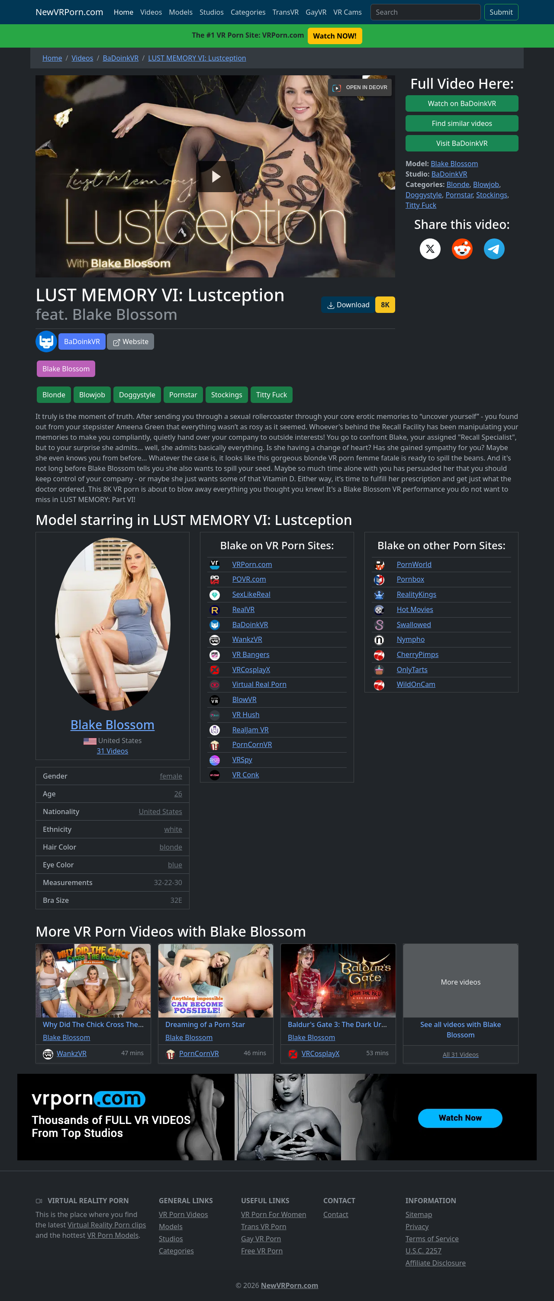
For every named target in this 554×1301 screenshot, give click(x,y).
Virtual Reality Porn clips (107, 1225)
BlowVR (244, 699)
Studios (212, 12)
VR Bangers (251, 654)
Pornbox (411, 579)
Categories (248, 12)
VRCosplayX (251, 669)
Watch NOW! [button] (335, 36)
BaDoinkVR (82, 341)
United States (160, 811)
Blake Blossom (454, 163)
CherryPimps (418, 654)
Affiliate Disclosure (436, 1263)
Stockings (491, 195)
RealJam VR (250, 729)
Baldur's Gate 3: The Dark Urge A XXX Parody (361, 1024)
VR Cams (348, 12)
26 (178, 794)
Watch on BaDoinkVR (462, 103)
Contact (335, 1214)
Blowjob (486, 184)
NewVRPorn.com (69, 12)
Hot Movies (415, 609)
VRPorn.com (252, 564)
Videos (151, 12)
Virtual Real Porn (259, 684)
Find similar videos (462, 123)
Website (130, 341)
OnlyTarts (412, 669)
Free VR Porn (262, 1251)
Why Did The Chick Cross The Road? (101, 1024)
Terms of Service (432, 1238)
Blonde (458, 184)
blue (175, 864)
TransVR (286, 12)
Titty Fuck (421, 205)
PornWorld (414, 564)
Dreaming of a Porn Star (205, 1024)
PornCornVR (252, 744)
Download (348, 304)
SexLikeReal (251, 594)
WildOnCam (416, 684)
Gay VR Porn (261, 1238)
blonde (171, 847)
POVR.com (249, 579)
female (171, 776)
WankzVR (247, 639)
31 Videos (112, 751)
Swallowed (414, 624)
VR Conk (245, 774)
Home (124, 12)
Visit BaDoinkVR (461, 143)
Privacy (417, 1226)
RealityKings (417, 594)
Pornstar (458, 195)
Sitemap (419, 1214)
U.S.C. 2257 (423, 1251)
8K (385, 304)
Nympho (411, 639)
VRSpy (242, 759)
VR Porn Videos (183, 1214)
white (173, 829)
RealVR (243, 609)
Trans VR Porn (264, 1226)
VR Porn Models (112, 1235)
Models (181, 12)
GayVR (316, 12)
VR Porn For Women (273, 1214)
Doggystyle (424, 195)
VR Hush (246, 714)
